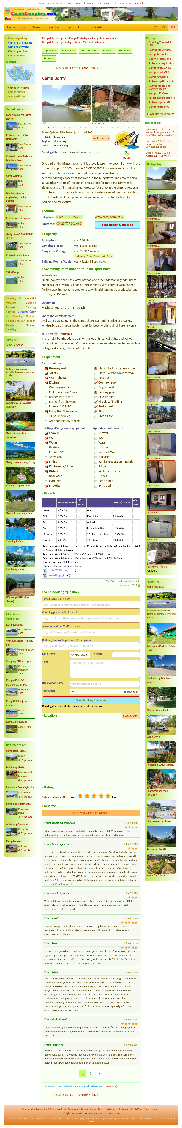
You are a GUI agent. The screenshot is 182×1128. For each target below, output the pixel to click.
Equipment (68, 50)
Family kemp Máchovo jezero (18, 117)
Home (11, 27)
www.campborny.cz (108, 217)
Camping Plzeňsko (24, 316)
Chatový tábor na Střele (19, 513)
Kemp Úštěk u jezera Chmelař (17, 703)
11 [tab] (101, 127)
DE (163, 27)
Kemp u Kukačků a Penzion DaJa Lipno (16, 682)
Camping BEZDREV (160, 68)
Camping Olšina (158, 77)
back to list (62, 67)
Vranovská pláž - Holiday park (19, 642)
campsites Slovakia (145, 1119)
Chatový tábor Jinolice (159, 710)
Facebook (73, 1109)
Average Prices (16, 96)
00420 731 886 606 (68, 217)
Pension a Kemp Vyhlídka (20, 787)
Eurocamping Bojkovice (162, 97)
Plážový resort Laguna (18, 218)
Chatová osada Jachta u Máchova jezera (19, 158)
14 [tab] (117, 127)
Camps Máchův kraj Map (88, 42)
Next (138, 105)
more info (139, 3)
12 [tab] (107, 127)
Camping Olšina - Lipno (18, 661)
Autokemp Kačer (15, 569)
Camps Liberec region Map (57, 42)
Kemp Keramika (14, 345)
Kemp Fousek (13, 841)
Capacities (49, 50)
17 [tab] (133, 127)
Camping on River (18, 51)
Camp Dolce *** (155, 736)
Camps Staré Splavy (84, 68)
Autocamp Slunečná (17, 824)
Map (23, 27)
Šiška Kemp (12, 272)
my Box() (95, 27)
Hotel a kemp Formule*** (20, 485)
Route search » (101, 138)
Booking (107, 50)
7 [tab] (80, 127)
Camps (25, 1109)
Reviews (37, 27)
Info (80, 27)
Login (68, 27)
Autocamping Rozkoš (162, 63)
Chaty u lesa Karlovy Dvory (20, 462)
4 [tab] (64, 127)
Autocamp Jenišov (160, 49)
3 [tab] (59, 127)
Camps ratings (16, 92)
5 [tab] (69, 127)
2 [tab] (53, 127)
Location (124, 50)
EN (173, 27)
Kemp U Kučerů (158, 93)
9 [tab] (91, 127)
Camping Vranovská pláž (160, 44)
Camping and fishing (20, 42)
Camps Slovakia (17, 55)
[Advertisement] (20, 878)
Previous (44, 105)
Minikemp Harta (15, 767)
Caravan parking (17, 38)
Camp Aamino (14, 176)
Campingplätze (58, 1109)
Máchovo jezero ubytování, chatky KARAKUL (16, 197)
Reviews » (111, 1086)
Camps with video (18, 87)
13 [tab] (112, 127)
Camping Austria (83, 1119)
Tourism (64, 334)
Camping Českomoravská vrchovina (21, 301)
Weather (54, 27)
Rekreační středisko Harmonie (17, 137)
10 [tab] (96, 127)
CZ (155, 27)
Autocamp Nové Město (158, 135)
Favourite (169, 113)
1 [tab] (48, 127)
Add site (154, 113)
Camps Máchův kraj (103, 38)
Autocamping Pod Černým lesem (160, 87)
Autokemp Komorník (161, 81)
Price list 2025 (88, 50)
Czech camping (39, 1109)
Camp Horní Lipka (16, 750)
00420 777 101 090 (68, 224)
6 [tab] (75, 127)
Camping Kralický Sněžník (20, 320)
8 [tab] (85, 127)
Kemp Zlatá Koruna (16, 721)
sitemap (125, 1109)
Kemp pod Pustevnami (18, 804)
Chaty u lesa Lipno (160, 59)
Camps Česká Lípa (79, 38)
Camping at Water (18, 46)
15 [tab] (123, 127)
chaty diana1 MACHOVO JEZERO (19, 236)
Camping (11, 329)
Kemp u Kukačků (159, 72)
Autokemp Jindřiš (159, 102)
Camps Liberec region (54, 38)
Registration (111, 1109)
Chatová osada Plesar (18, 255)
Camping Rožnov (15, 541)
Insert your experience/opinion (91, 813)
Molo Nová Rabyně (156, 147)
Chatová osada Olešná (159, 821)
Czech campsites (17, 1119)
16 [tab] (128, 127)
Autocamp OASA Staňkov (160, 764)
